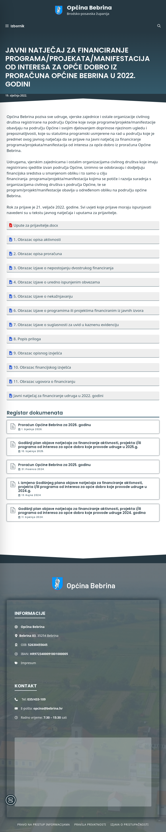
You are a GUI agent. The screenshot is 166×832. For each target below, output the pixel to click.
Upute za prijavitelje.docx (36, 225)
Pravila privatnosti (90, 824)
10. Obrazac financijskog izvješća (42, 367)
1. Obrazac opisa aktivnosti (37, 239)
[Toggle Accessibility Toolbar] (10, 800)
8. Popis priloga (27, 338)
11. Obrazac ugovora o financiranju (44, 381)
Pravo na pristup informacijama (43, 824)
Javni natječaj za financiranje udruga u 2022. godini (58, 395)
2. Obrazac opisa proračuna (38, 253)
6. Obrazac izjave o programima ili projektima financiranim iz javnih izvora (79, 310)
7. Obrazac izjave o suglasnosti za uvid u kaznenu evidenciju (66, 324)
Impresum (28, 663)
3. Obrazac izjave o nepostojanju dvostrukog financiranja (63, 267)
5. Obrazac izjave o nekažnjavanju (43, 296)
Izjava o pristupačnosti (130, 824)
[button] (159, 26)
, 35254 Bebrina (39, 635)
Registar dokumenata (35, 412)
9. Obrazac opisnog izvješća (38, 353)
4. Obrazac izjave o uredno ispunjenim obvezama (57, 282)
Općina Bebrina (89, 8)
